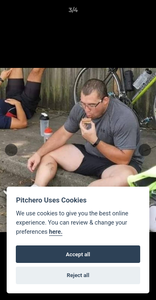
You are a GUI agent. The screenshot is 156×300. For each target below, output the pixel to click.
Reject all (78, 275)
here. (56, 231)
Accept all (78, 254)
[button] (126, 12)
